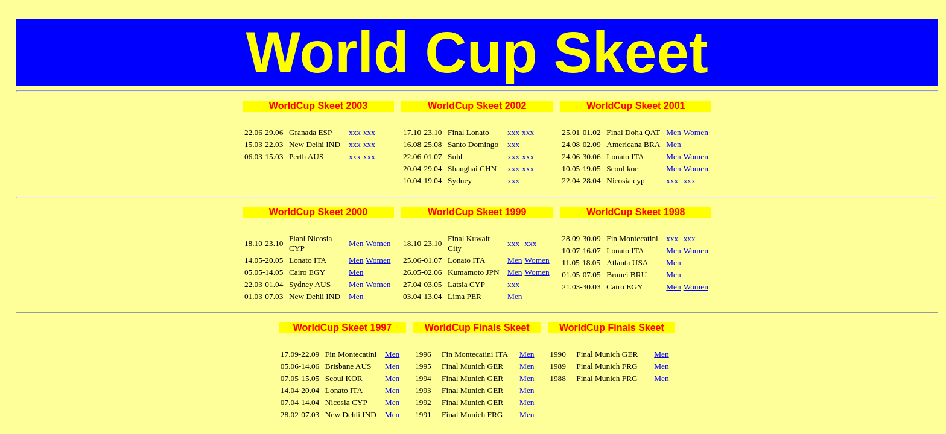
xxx (355, 132)
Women (696, 132)
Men (673, 132)
